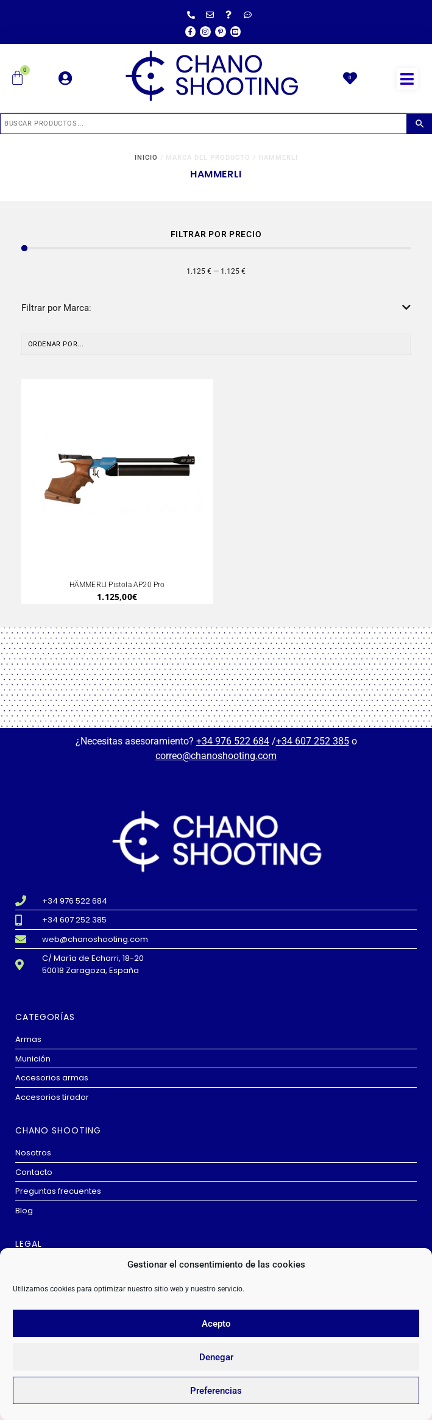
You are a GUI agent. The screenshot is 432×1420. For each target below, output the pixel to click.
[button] (407, 79)
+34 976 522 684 (232, 741)
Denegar (216, 1357)
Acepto (216, 1323)
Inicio (146, 158)
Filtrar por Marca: (216, 307)
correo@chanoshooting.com (216, 756)
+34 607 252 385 (312, 741)
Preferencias (216, 1390)
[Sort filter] (216, 344)
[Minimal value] (216, 248)
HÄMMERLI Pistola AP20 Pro (117, 584)
